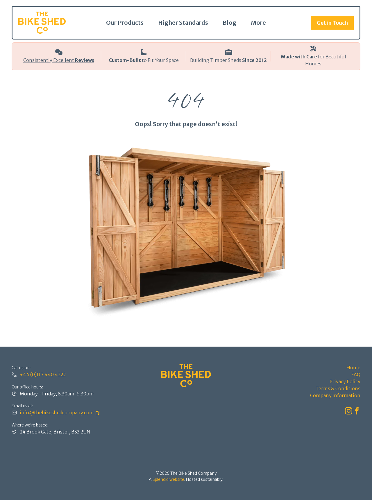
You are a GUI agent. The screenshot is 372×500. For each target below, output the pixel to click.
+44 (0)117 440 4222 (43, 374)
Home (353, 367)
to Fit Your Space (144, 60)
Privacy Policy (345, 381)
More (258, 22)
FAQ (355, 374)
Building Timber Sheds (228, 60)
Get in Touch (332, 22)
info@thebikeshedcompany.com (57, 412)
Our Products (125, 22)
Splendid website (168, 479)
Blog (229, 22)
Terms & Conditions (338, 388)
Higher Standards (183, 22)
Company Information (335, 395)
